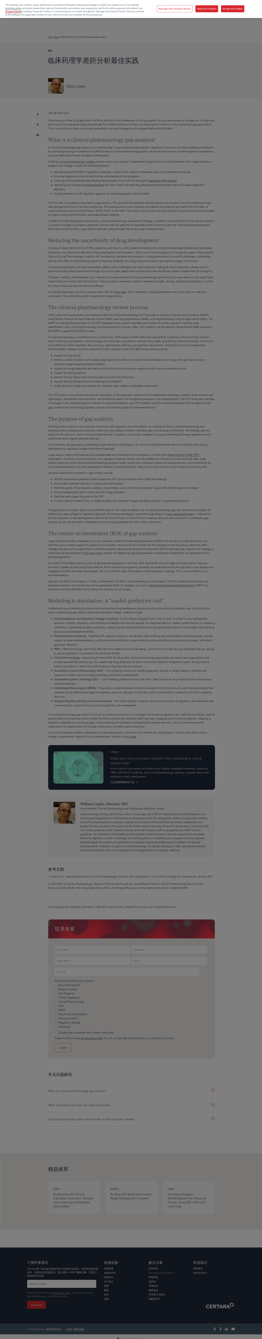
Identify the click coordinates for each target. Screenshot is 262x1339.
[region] (131, 9)
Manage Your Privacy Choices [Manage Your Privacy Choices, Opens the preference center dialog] (175, 8)
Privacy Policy (12, 11)
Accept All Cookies (232, 8)
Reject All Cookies (206, 8)
